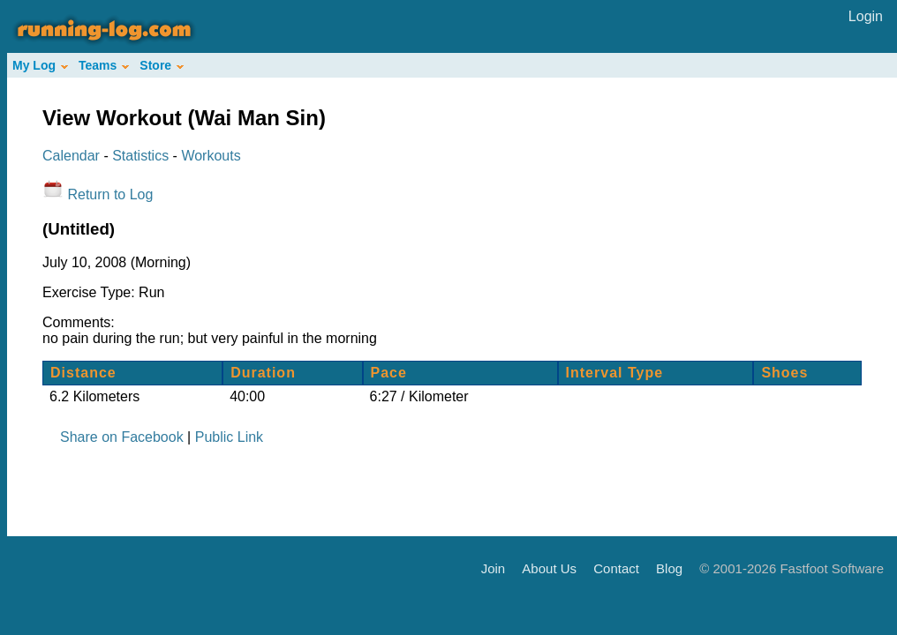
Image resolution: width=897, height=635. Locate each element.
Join (493, 567)
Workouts (210, 155)
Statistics (140, 155)
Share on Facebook (122, 437)
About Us (549, 567)
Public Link (229, 437)
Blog (669, 567)
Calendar (71, 155)
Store (161, 65)
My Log (40, 65)
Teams (104, 65)
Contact (616, 567)
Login (865, 16)
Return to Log (110, 194)
